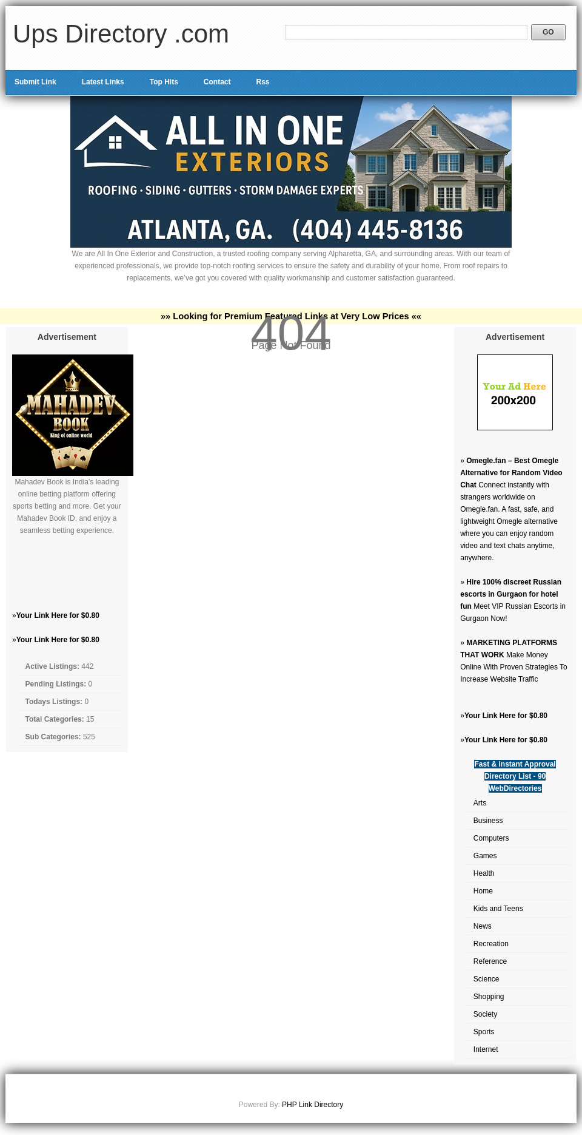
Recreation (491, 944)
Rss (262, 82)
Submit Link (35, 82)
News (482, 926)
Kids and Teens (498, 908)
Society (485, 1014)
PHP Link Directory (312, 1104)
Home (483, 891)
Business (488, 820)
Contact (217, 82)
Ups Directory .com (121, 33)
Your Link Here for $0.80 (57, 615)
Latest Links (103, 82)
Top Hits (164, 82)
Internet (485, 1049)
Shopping (488, 996)
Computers (491, 838)
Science (486, 979)
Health (484, 873)
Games (485, 856)
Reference (490, 961)
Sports (484, 1032)
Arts (479, 803)
